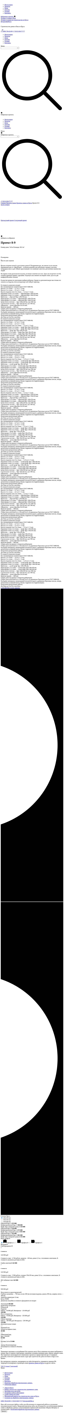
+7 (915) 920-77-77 (19, 31)
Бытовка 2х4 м (5, 1341)
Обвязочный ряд (6, 1334)
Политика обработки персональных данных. (18, 1383)
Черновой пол (5, 1327)
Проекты (7, 6)
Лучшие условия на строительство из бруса (14, 20)
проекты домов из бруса (36, 1363)
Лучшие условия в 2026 (8, 18)
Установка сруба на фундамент (14, 1393)
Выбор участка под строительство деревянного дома (21, 1389)
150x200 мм (7, 1221)
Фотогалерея (8, 5)
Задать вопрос (5, 205)
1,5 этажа (6, 1366)
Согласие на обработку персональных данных (19, 1398)
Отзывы (7, 11)
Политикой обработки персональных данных (25, 1409)
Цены (6, 8)
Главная (3, 203)
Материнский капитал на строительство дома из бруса (21, 1396)
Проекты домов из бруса (24, 203)
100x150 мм (7, 1218)
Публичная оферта (10, 1384)
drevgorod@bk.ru (6, 21)
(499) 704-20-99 (6, 1401)
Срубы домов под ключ (11, 1394)
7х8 (2, 1366)
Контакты (7, 13)
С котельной (13, 1366)
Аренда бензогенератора (8, 1345)
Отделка (7, 10)
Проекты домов (11, 203)
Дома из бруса (9, 1388)
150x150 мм (7, 1220)
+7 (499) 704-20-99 (7, 31)
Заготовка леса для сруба (12, 1391)
